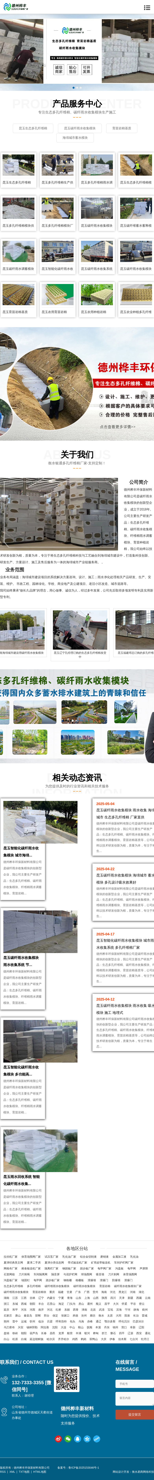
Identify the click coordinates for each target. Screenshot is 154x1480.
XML (12, 1471)
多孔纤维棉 (34, 1286)
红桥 (58, 1309)
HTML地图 (39, 1471)
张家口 (65, 1315)
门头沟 (71, 1303)
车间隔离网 (40, 1274)
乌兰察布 (9, 1327)
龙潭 (61, 1333)
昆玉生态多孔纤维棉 (17, 182)
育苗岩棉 (104, 1286)
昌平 (107, 1303)
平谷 (133, 1303)
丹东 (107, 1327)
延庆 (6, 1309)
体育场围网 (130, 1274)
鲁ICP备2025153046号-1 (83, 1467)
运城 (24, 1321)
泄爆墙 (92, 1280)
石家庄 (8, 1315)
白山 (6, 1339)
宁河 (127, 1309)
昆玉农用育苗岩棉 (54, 312)
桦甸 (96, 1333)
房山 (81, 1303)
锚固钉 (25, 1280)
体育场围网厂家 (31, 1256)
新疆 (130, 1297)
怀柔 (124, 1303)
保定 (55, 1315)
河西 (32, 1309)
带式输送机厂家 (77, 1262)
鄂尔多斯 (109, 1321)
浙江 (6, 1303)
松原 (15, 1339)
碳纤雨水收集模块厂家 (128, 1286)
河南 (133, 1292)
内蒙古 (51, 1297)
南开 (41, 1309)
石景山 (51, 1303)
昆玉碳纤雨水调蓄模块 (18, 268)
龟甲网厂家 (104, 1268)
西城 (24, 1303)
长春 (44, 1333)
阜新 (133, 1327)
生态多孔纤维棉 (13, 1286)
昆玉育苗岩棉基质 (15, 312)
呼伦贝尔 (124, 1321)
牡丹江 (145, 1339)
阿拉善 (45, 1327)
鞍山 (81, 1327)
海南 (104, 1292)
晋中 (15, 1321)
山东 (78, 1297)
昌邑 (52, 1333)
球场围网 (86, 1274)
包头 (72, 1321)
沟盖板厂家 (11, 1280)
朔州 (6, 1321)
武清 (101, 1309)
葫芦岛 (34, 1333)
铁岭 (15, 1333)
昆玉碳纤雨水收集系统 (97, 268)
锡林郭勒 (32, 1327)
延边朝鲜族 (36, 1339)
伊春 (112, 1339)
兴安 (20, 1327)
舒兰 (104, 1333)
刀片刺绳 (24, 1274)
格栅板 (80, 1280)
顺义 (98, 1303)
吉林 (32, 1297)
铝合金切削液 (88, 1256)
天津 (121, 1297)
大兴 (116, 1303)
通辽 (98, 1321)
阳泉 (127, 1315)
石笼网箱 (9, 1274)
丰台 (41, 1303)
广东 (78, 1292)
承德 (75, 1315)
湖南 (6, 1297)
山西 (96, 1297)
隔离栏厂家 (51, 1268)
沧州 (84, 1315)
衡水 (101, 1315)
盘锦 (6, 1333)
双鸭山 (93, 1339)
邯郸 (38, 1315)
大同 (118, 1315)
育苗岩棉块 (39, 1292)
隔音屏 (55, 1274)
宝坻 (110, 1309)
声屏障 (144, 1268)
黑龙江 (123, 1292)
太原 (110, 1315)
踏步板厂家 (87, 1268)
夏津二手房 (34, 1262)
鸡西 (75, 1339)
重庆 (52, 1292)
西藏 (139, 1297)
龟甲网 (131, 1268)
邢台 (46, 1315)
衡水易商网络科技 (143, 1471)
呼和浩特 (61, 1321)
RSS (3, 1471)
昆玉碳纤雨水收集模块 (97, 225)
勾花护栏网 (70, 1274)
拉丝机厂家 (11, 1256)
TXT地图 (24, 1471)
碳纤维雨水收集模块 (57, 1286)
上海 (87, 1297)
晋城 (144, 1315)
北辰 (93, 1309)
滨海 (119, 1309)
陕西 (104, 1297)
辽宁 (41, 1297)
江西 (24, 1297)
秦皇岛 (28, 1315)
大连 (63, 1327)
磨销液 (104, 1256)
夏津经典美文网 (13, 1262)
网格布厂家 (11, 1268)
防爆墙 (116, 1280)
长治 (136, 1315)
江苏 (15, 1297)
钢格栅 (68, 1280)
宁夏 (61, 1297)
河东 (24, 1309)
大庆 (103, 1339)
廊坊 (92, 1315)
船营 (70, 1333)
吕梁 (50, 1321)
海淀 (61, 1303)
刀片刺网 (113, 1274)
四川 (113, 1297)
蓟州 (145, 1309)
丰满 (78, 1333)
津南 (84, 1309)
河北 (112, 1292)
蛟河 (87, 1333)
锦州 (115, 1327)
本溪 (98, 1327)
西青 (75, 1309)
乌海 (81, 1321)
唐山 (18, 1315)
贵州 (95, 1292)
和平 (15, 1309)
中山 (72, 1327)
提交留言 (134, 1414)
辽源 (130, 1333)
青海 (70, 1297)
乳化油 (134, 1256)
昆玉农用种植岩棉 (93, 312)
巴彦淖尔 (138, 1321)
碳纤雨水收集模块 (84, 1286)
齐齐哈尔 (63, 1339)
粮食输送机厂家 (31, 1268)
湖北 (141, 1292)
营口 (124, 1327)
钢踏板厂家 (69, 1268)
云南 (147, 1297)
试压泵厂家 (51, 1256)
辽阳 (141, 1327)
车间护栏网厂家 (123, 1262)
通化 (147, 1333)
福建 (61, 1292)
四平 (121, 1333)
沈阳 (55, 1327)
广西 (86, 1292)
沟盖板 (119, 1268)
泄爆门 (104, 1280)
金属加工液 (119, 1256)
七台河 (134, 1339)
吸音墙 (100, 1274)
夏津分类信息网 (54, 1262)
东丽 (67, 1309)
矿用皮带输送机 (100, 1262)
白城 (24, 1339)
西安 (139, 1333)
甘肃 (69, 1292)
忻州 (32, 1321)
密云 (142, 1303)
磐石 (113, 1333)
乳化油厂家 (69, 1256)
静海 (136, 1309)
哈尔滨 (51, 1339)
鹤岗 (83, 1339)
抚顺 (89, 1327)
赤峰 (90, 1321)
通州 (90, 1303)
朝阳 (32, 1303)
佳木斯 (122, 1339)
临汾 (41, 1321)
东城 (15, 1303)
